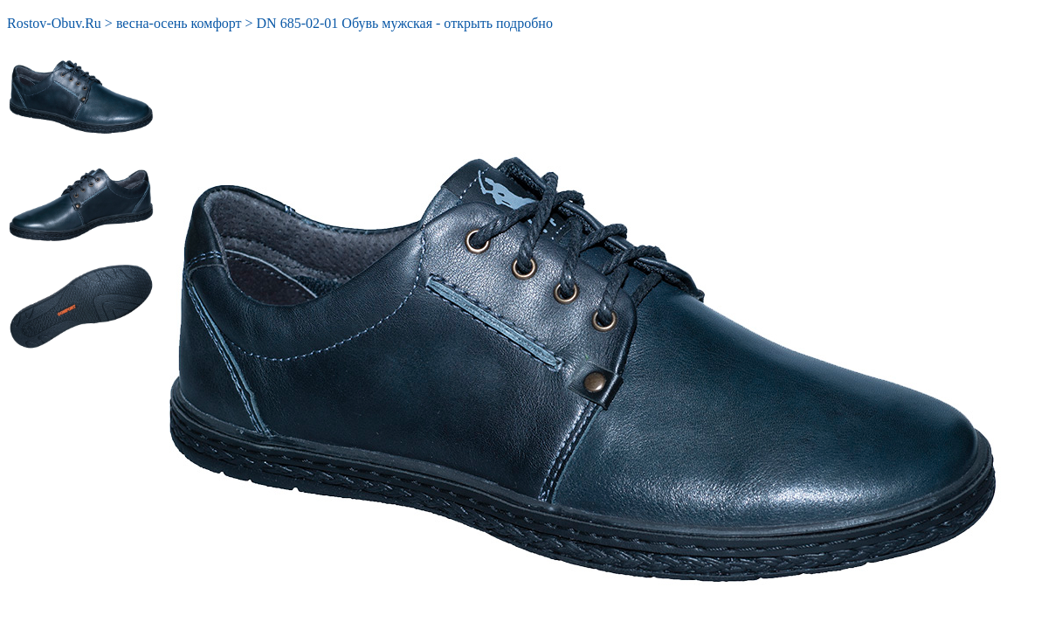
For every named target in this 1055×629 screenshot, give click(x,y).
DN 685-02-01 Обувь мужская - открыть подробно (405, 23)
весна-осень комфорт (179, 23)
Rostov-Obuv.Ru (54, 23)
